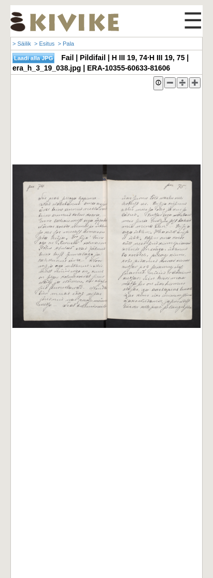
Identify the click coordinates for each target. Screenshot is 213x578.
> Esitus (44, 43)
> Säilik (21, 43)
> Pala (66, 43)
